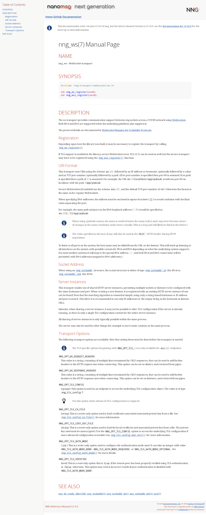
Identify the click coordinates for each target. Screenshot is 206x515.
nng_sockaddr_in (156, 270)
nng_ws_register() (70, 147)
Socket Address (13, 23)
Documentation (71, 16)
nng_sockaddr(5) (96, 493)
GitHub (57, 16)
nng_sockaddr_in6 (70, 274)
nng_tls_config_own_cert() (128, 435)
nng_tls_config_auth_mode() (79, 452)
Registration (11, 16)
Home (49, 16)
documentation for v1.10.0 (177, 26)
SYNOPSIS (7, 9)
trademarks (183, 509)
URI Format (10, 20)
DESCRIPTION (9, 13)
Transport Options (14, 30)
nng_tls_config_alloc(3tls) (72, 493)
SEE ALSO (7, 33)
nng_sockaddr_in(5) (118, 493)
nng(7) (157, 493)
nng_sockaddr (84, 270)
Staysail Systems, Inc (172, 504)
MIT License (199, 506)
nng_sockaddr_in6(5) (141, 493)
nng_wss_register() (111, 157)
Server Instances (13, 26)
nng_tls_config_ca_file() (78, 417)
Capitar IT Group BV (195, 504)
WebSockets (179, 120)
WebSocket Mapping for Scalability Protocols (126, 130)
